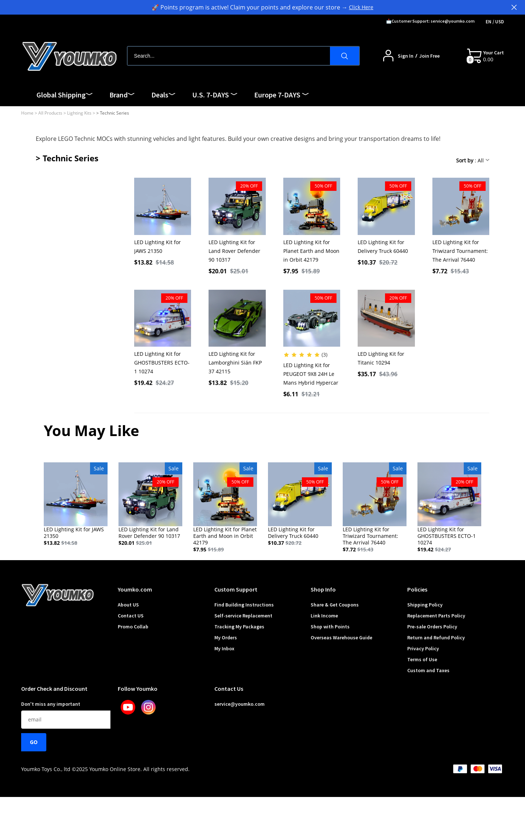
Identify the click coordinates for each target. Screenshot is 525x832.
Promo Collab (133, 626)
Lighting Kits (79, 113)
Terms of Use (422, 659)
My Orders (225, 637)
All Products (50, 113)
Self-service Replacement (243, 615)
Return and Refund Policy (436, 637)
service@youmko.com (239, 704)
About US (128, 604)
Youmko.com (135, 589)
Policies (417, 589)
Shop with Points (330, 626)
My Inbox (224, 648)
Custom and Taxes (428, 670)
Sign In (405, 56)
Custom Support (235, 589)
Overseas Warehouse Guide (341, 637)
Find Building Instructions (244, 604)
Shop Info (323, 589)
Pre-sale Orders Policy (432, 626)
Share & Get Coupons (335, 604)
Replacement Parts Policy (436, 615)
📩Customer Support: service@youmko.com (430, 21)
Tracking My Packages (239, 626)
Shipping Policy (425, 604)
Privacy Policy (423, 648)
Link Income (324, 615)
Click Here (361, 7)
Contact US (131, 615)
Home (27, 113)
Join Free (429, 56)
